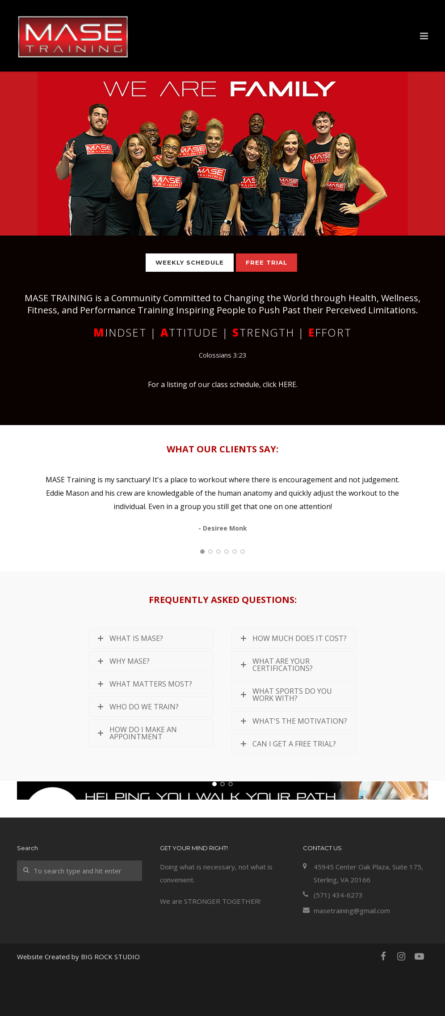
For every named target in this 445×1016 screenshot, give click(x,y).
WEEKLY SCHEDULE (189, 262)
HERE (287, 384)
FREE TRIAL (266, 262)
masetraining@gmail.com (352, 957)
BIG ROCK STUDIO (110, 1003)
